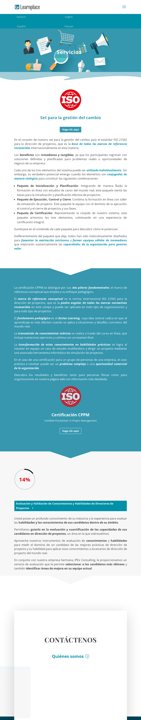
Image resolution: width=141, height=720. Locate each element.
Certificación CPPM (70, 415)
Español (21, 26)
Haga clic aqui (70, 129)
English (69, 17)
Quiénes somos (68, 659)
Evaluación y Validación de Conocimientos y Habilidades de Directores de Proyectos (64, 506)
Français (68, 26)
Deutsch (21, 17)
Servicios (69, 52)
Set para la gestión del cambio (70, 117)
